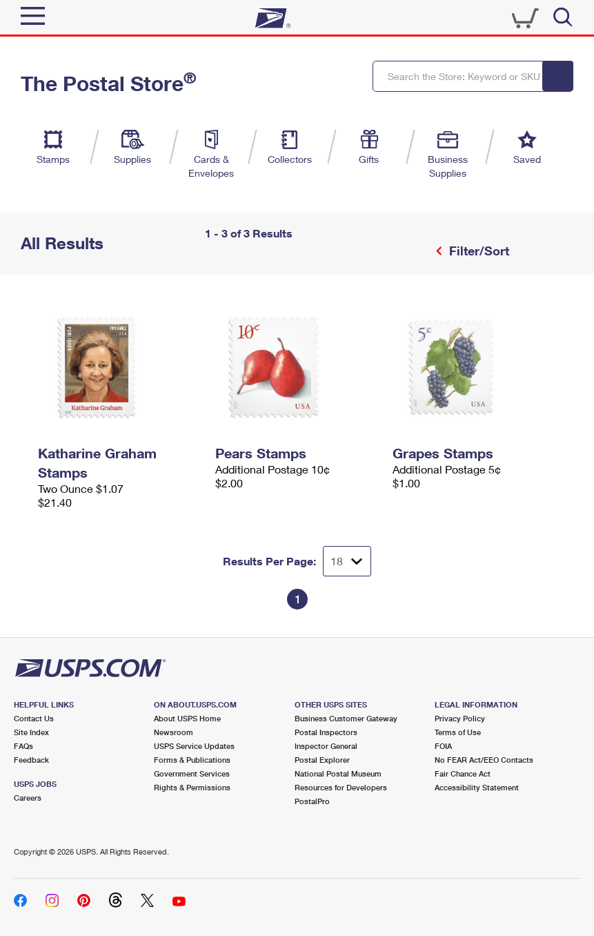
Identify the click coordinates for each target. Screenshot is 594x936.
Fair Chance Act (463, 773)
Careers (27, 797)
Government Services (192, 773)
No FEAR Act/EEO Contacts (484, 759)
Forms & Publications (192, 759)
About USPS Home (187, 718)
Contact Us (34, 718)
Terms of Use (458, 732)
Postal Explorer (322, 759)
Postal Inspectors (326, 732)
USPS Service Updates (194, 745)
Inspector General (326, 745)
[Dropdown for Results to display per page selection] (347, 561)
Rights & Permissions (192, 787)
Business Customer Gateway (346, 718)
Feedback (31, 759)
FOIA (443, 745)
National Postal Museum (338, 773)
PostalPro (312, 801)
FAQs (23, 745)
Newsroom (173, 732)
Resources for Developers (341, 787)
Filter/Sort (477, 250)
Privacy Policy (460, 718)
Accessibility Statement (477, 787)
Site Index (31, 732)
